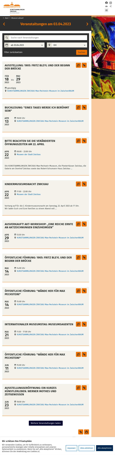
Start (6, 18)
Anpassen (71, 448)
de (106, 6)
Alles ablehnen (86, 448)
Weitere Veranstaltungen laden (46, 423)
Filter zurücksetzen (13, 52)
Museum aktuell (17, 18)
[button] (106, 10)
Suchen (81, 52)
